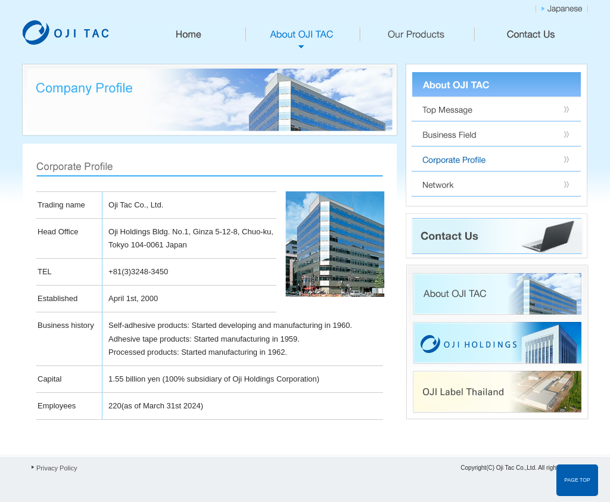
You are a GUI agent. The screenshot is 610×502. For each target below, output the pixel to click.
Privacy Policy (56, 468)
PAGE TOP (577, 480)
